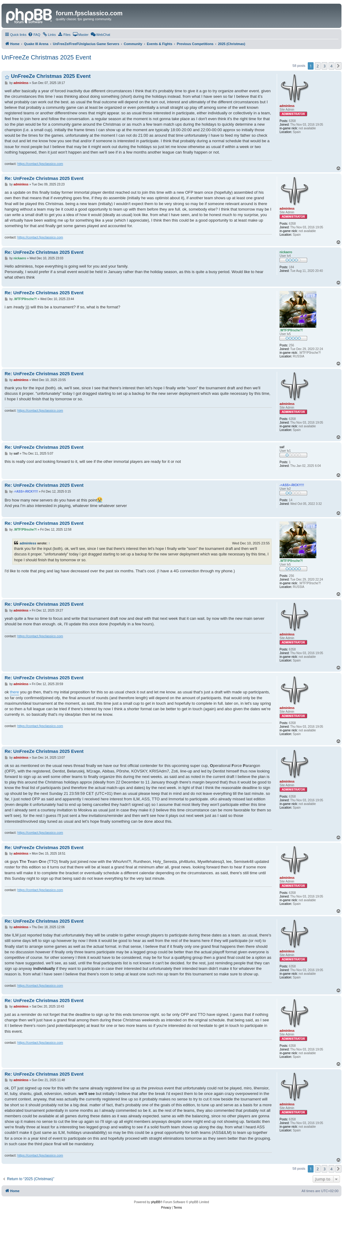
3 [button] (324, 66)
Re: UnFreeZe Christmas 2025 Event (44, 178)
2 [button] (318, 66)
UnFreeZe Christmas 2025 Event (46, 57)
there (14, 692)
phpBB (155, 1202)
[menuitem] (34, 34)
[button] (338, 66)
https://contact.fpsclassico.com (40, 164)
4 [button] (331, 66)
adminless (28, 543)
